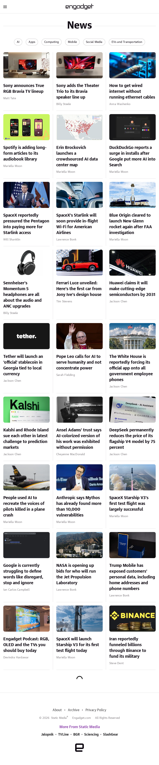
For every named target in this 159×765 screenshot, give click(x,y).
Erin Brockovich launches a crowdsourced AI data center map (77, 156)
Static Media (59, 718)
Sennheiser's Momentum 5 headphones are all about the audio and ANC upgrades (22, 294)
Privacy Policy (96, 710)
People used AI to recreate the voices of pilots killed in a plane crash (24, 506)
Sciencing (91, 734)
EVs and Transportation (127, 42)
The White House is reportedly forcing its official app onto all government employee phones (131, 368)
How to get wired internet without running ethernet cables (132, 91)
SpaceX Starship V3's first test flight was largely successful (128, 504)
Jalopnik (47, 734)
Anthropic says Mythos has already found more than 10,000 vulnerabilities (78, 506)
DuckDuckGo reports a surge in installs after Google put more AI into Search (132, 156)
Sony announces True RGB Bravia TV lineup (23, 89)
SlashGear (110, 734)
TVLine (63, 734)
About (57, 710)
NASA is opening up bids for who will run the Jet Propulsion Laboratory (76, 574)
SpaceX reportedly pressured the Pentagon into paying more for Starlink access (26, 224)
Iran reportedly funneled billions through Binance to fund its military (127, 648)
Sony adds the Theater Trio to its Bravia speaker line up (77, 91)
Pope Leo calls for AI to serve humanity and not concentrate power (78, 362)
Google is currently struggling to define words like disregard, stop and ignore (23, 574)
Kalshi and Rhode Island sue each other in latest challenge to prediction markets (26, 439)
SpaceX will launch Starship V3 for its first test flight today (77, 645)
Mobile (72, 42)
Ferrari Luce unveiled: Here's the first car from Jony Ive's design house (78, 289)
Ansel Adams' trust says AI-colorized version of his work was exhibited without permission (78, 439)
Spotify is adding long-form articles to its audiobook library (25, 153)
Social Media (94, 42)
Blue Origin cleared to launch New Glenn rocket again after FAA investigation (130, 224)
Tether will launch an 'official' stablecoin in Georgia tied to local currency (23, 365)
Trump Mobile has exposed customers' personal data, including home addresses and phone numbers (132, 577)
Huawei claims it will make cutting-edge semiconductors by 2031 (132, 289)
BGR (76, 734)
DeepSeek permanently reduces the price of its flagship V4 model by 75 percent (132, 439)
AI (18, 42)
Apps (32, 42)
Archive (73, 710)
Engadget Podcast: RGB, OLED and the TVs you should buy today (26, 645)
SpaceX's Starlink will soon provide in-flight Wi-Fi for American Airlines (77, 224)
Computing (51, 42)
